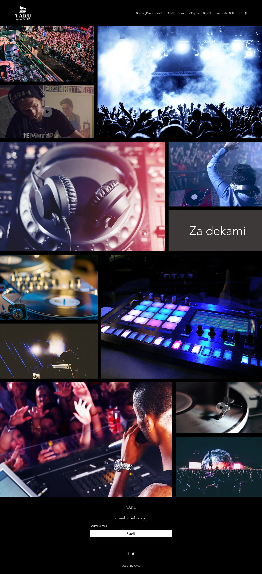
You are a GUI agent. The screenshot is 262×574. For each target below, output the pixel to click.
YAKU (131, 507)
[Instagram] (245, 13)
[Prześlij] (131, 533)
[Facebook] (240, 13)
